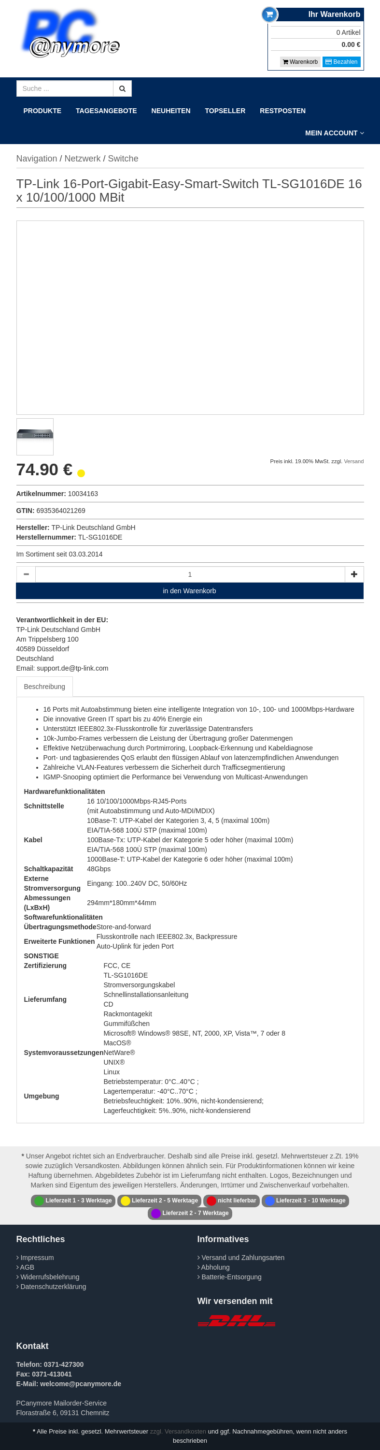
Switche (123, 158)
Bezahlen (341, 62)
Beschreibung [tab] (45, 686)
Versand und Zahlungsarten (241, 1257)
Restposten (283, 111)
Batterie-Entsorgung (229, 1277)
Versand (354, 461)
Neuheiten (171, 111)
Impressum (35, 1257)
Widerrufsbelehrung (48, 1277)
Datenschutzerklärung (51, 1286)
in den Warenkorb (189, 591)
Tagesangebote (106, 111)
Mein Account (334, 133)
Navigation (36, 158)
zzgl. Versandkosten (178, 1431)
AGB (25, 1267)
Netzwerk (83, 158)
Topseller (225, 111)
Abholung (213, 1267)
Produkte (43, 111)
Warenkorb (300, 62)
